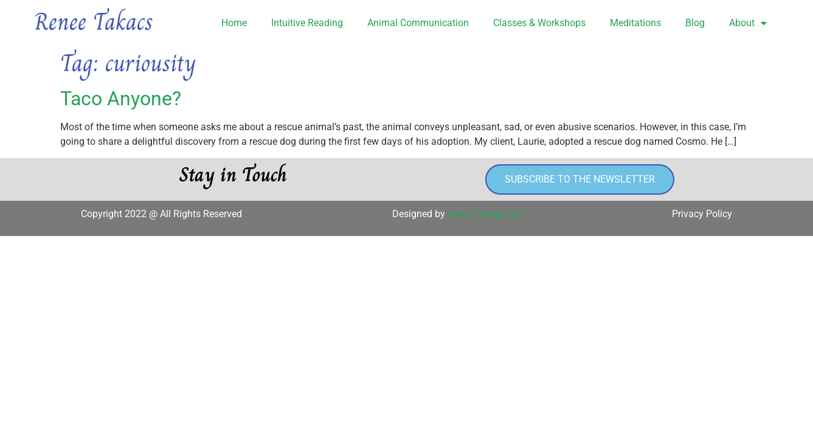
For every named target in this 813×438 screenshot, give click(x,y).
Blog (695, 23)
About (748, 23)
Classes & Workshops (539, 23)
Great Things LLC (485, 214)
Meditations (635, 23)
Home (234, 23)
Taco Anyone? (120, 98)
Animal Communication (418, 23)
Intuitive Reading (307, 23)
